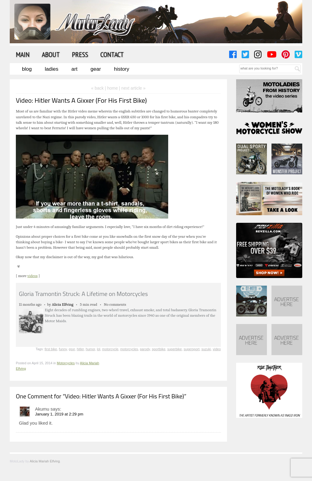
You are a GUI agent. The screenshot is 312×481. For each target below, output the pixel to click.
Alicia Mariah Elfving (45, 461)
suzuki (206, 349)
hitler (80, 349)
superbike (174, 349)
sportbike (158, 349)
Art (74, 69)
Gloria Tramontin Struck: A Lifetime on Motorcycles (83, 293)
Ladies (51, 69)
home (112, 88)
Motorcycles (66, 363)
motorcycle (110, 349)
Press (80, 54)
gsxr (72, 349)
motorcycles (129, 349)
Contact (112, 54)
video (217, 349)
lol (98, 349)
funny (63, 349)
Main (23, 54)
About (51, 54)
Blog (27, 69)
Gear (95, 69)
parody (145, 349)
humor (90, 349)
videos (32, 275)
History (121, 69)
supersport (192, 349)
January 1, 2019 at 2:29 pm (59, 414)
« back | (99, 88)
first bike (50, 349)
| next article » (132, 88)
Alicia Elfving (62, 304)
